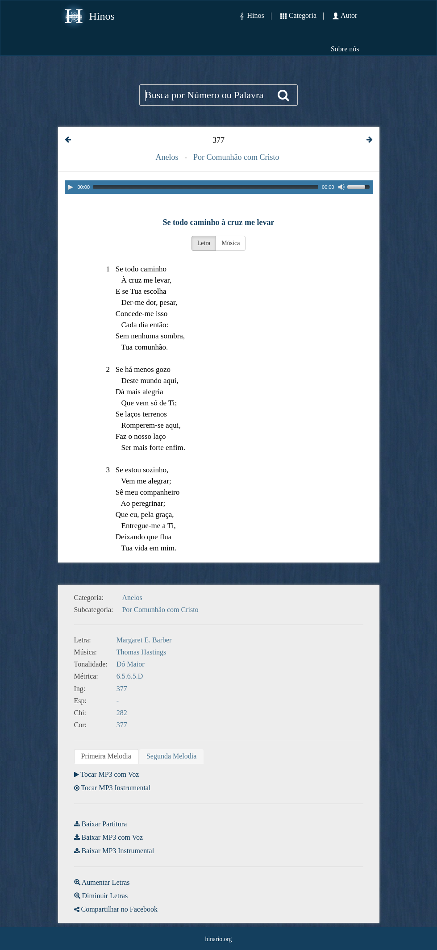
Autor (349, 15)
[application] (219, 187)
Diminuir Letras (105, 896)
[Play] (70, 187)
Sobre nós (345, 49)
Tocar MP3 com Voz (109, 774)
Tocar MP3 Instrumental (115, 788)
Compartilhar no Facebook (119, 909)
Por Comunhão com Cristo (236, 157)
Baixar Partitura (104, 824)
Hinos (102, 16)
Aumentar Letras (106, 882)
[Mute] (341, 187)
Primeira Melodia (106, 756)
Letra (204, 243)
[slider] (205, 187)
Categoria (302, 15)
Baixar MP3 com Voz (112, 837)
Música (230, 243)
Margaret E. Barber (144, 640)
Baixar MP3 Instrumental (118, 850)
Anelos (167, 157)
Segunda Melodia (171, 756)
